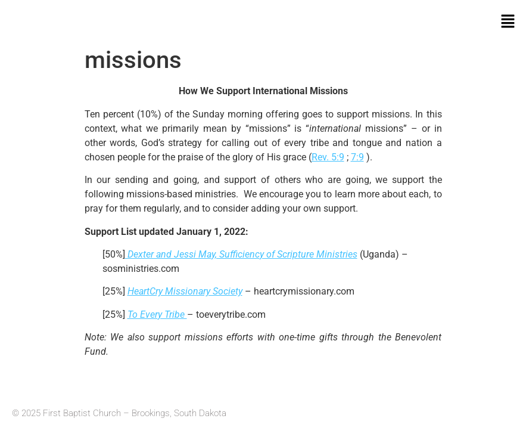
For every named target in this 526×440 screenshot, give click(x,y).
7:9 (357, 157)
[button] (508, 22)
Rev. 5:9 (328, 157)
